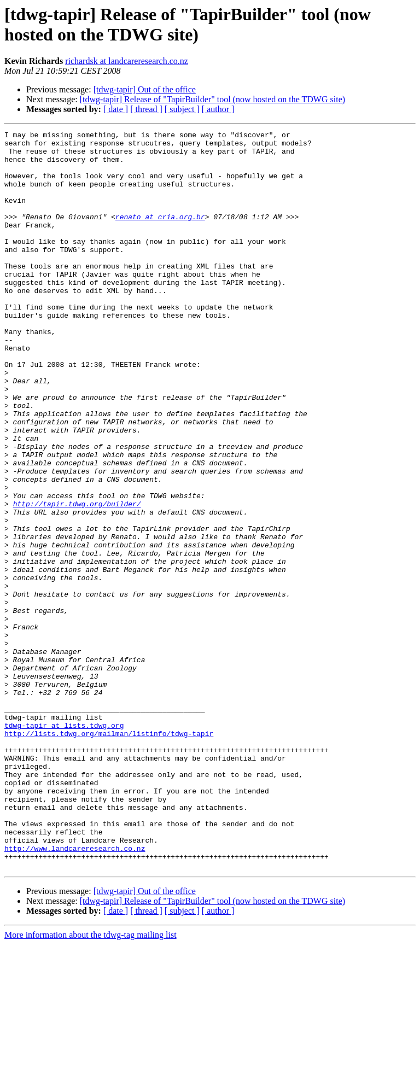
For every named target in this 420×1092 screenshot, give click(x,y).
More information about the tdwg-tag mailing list (90, 1082)
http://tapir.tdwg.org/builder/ (77, 579)
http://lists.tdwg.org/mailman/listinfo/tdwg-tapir (108, 855)
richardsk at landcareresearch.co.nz (126, 61)
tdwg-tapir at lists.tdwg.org (64, 845)
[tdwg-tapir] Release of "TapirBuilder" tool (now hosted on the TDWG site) (212, 99)
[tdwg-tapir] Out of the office (145, 89)
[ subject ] (182, 109)
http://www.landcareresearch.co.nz (74, 992)
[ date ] (115, 109)
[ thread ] (146, 109)
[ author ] (218, 109)
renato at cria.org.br (160, 235)
